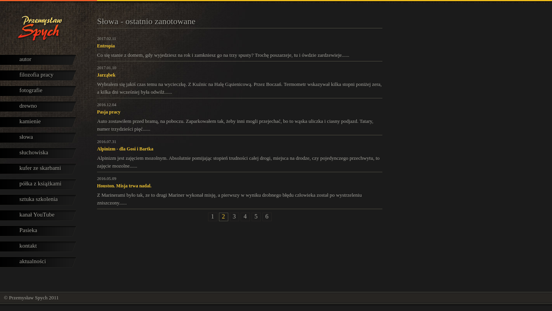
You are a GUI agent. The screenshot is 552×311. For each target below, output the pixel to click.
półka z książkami (40, 183)
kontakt (28, 246)
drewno (28, 106)
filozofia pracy (36, 75)
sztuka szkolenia (38, 199)
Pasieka (28, 230)
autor (25, 59)
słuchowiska (33, 152)
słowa (26, 137)
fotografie (30, 90)
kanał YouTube (36, 214)
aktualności (32, 261)
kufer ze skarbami (40, 168)
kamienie (30, 121)
